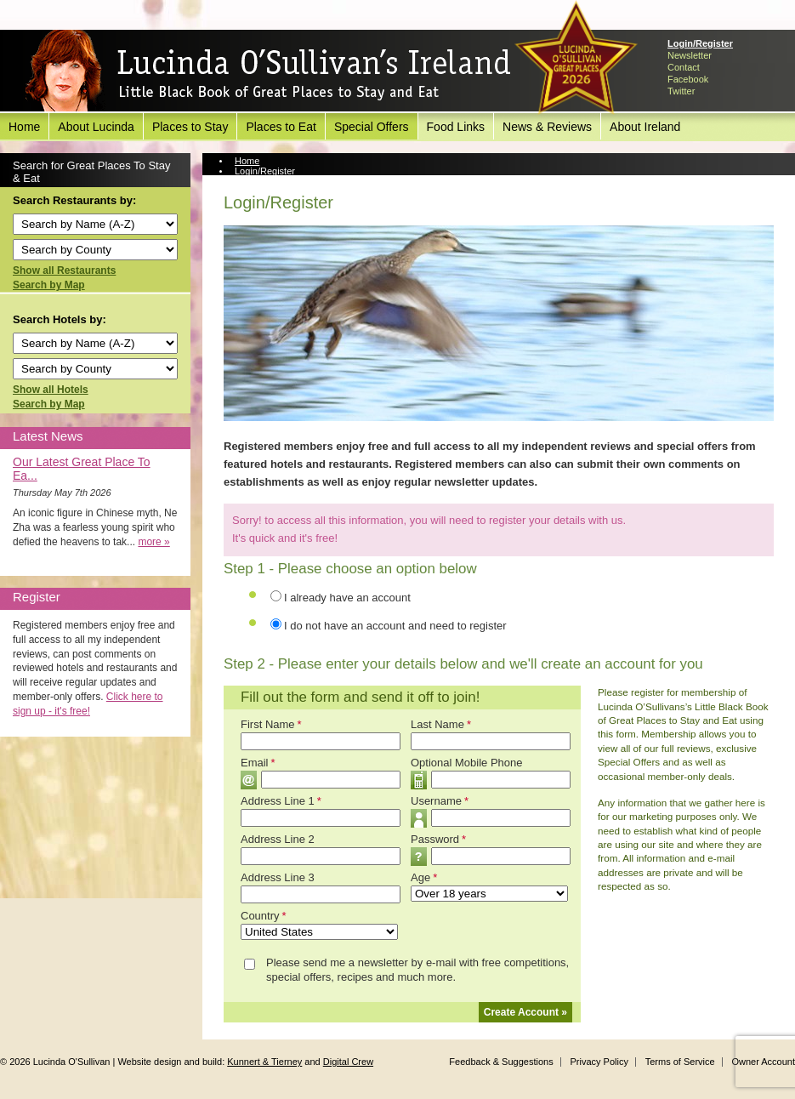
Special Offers (371, 127)
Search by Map (49, 285)
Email (258, 762)
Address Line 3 (278, 877)
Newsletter (689, 55)
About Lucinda (96, 127)
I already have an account (347, 597)
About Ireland (645, 127)
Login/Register (700, 43)
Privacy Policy (598, 1061)
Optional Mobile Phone (467, 762)
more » (153, 542)
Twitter (681, 91)
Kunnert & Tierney (264, 1061)
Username (439, 800)
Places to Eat (281, 127)
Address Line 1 (281, 800)
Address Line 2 (278, 839)
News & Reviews (547, 127)
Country (264, 915)
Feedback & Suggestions (501, 1061)
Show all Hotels (50, 390)
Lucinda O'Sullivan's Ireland (268, 71)
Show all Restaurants (64, 270)
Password (438, 839)
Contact (683, 67)
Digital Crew (348, 1061)
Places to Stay (190, 127)
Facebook (687, 79)
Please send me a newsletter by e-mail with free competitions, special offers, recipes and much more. (417, 969)
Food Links (456, 127)
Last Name (441, 724)
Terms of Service (680, 1061)
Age (424, 877)
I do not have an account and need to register (395, 625)
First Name (271, 724)
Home (24, 127)
